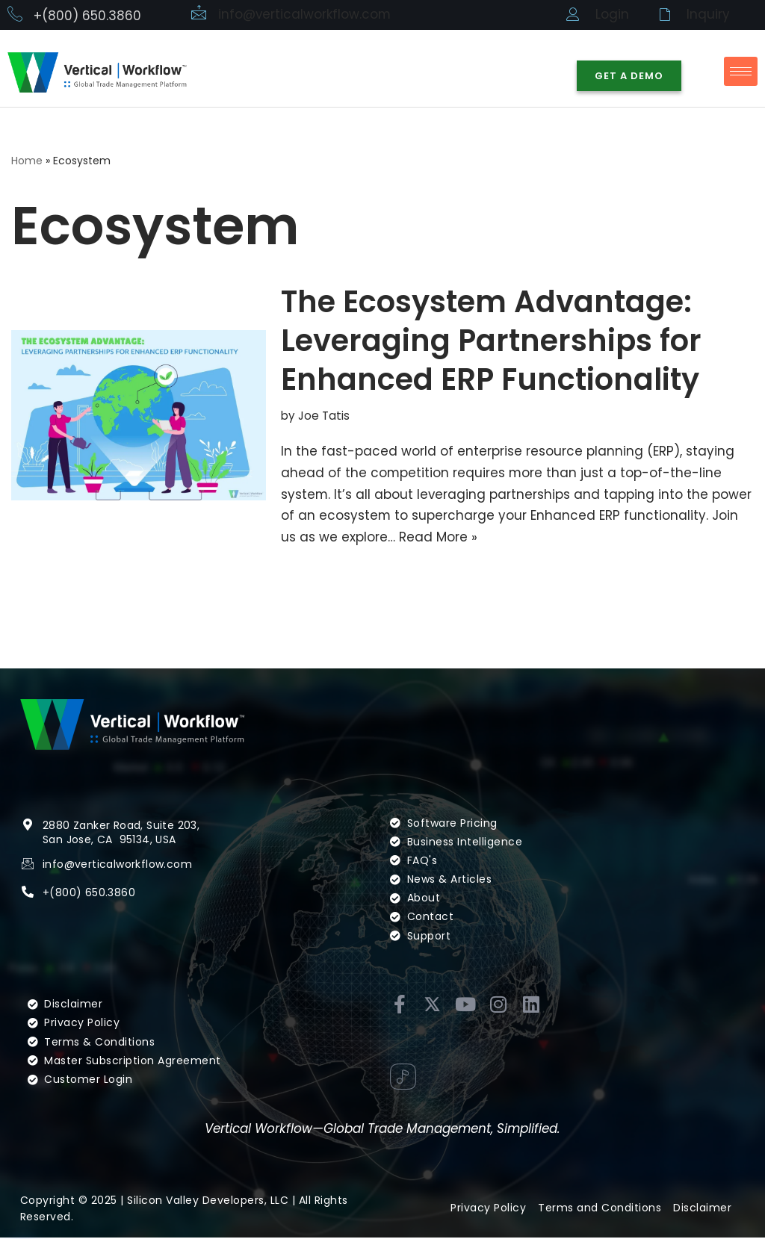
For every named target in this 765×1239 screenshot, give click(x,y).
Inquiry (708, 14)
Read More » (438, 538)
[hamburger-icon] (741, 71)
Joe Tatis (324, 416)
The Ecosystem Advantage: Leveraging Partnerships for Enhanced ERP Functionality (491, 341)
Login (612, 14)
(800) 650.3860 (92, 893)
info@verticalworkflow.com (305, 14)
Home (27, 160)
